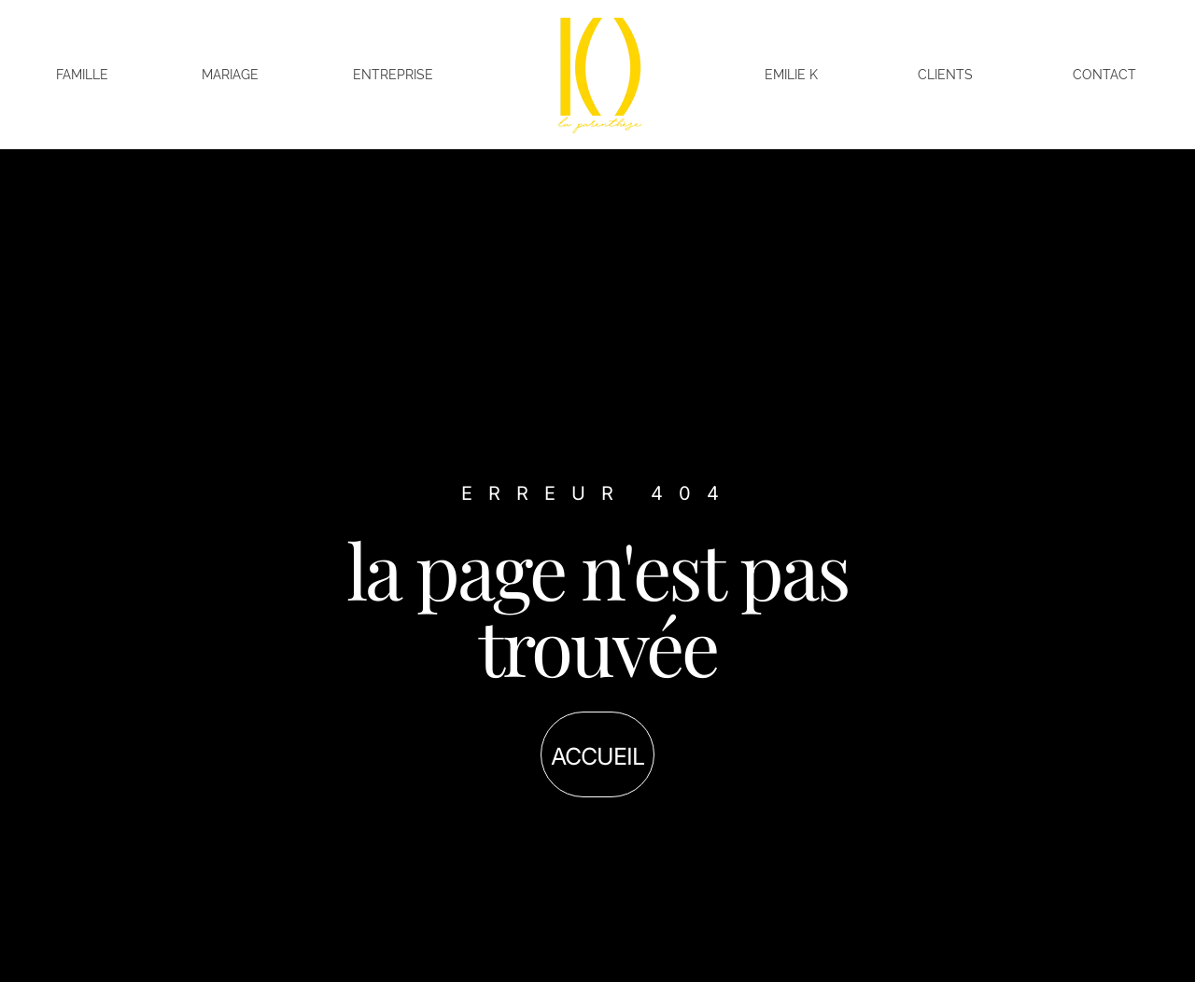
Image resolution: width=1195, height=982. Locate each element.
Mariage (230, 74)
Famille (82, 74)
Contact (1104, 74)
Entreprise (393, 74)
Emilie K (791, 74)
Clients (945, 74)
